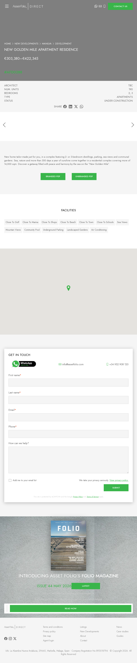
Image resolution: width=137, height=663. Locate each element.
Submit (116, 487)
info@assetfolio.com (71, 364)
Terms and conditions (53, 627)
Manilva (47, 43)
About (83, 636)
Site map (47, 636)
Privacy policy (49, 631)
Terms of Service (93, 496)
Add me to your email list (25, 480)
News (119, 627)
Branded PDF (53, 176)
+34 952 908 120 (117, 364)
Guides (119, 636)
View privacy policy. (119, 480)
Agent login (48, 640)
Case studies (122, 631)
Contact (83, 640)
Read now (70, 608)
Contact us (120, 6)
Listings (83, 627)
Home (7, 43)
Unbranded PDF (84, 176)
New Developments (26, 43)
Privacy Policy (78, 496)
